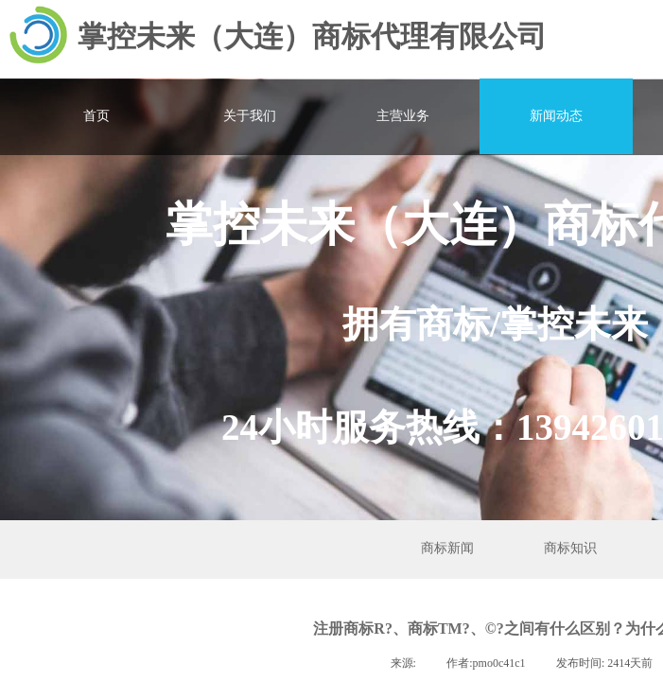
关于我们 (249, 116)
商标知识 (570, 548)
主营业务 (402, 116)
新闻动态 (556, 116)
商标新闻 (447, 548)
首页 (96, 116)
